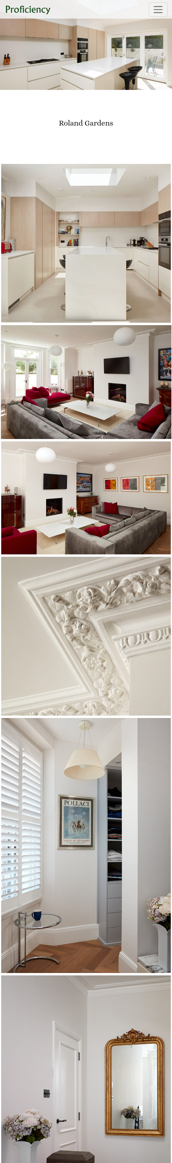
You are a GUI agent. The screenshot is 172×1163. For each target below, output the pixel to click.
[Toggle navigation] (158, 9)
